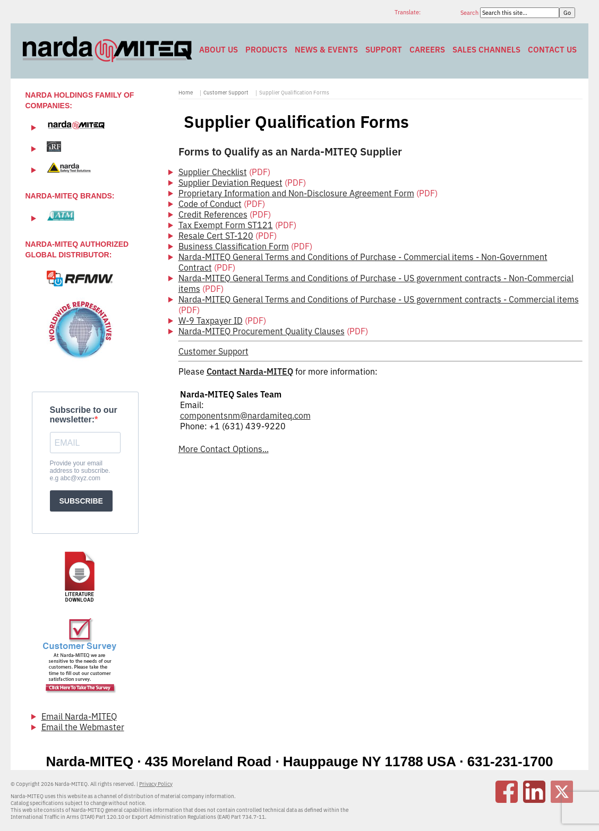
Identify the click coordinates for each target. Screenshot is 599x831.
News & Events (326, 50)
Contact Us (552, 50)
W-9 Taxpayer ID (210, 320)
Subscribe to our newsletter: (83, 414)
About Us (218, 50)
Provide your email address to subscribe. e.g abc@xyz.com (80, 471)
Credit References (212, 214)
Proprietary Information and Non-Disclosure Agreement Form (296, 193)
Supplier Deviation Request (230, 182)
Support (383, 50)
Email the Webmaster (82, 727)
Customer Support (226, 92)
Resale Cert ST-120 (215, 235)
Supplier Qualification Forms (294, 92)
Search (470, 12)
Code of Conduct (210, 203)
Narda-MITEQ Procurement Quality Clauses (261, 331)
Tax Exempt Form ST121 (225, 225)
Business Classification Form (233, 246)
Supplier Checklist (212, 172)
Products (266, 50)
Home (185, 92)
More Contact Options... (223, 449)
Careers (427, 50)
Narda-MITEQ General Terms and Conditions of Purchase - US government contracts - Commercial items (378, 299)
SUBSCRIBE (81, 501)
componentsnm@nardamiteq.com (245, 415)
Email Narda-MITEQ (79, 716)
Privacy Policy (156, 784)
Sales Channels (486, 50)
